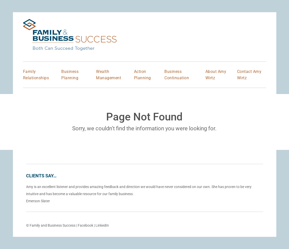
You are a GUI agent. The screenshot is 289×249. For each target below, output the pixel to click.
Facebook (85, 225)
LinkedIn (102, 225)
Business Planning (70, 74)
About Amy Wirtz (215, 74)
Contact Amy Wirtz (249, 74)
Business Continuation (176, 74)
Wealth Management (108, 74)
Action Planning (142, 74)
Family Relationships (36, 74)
